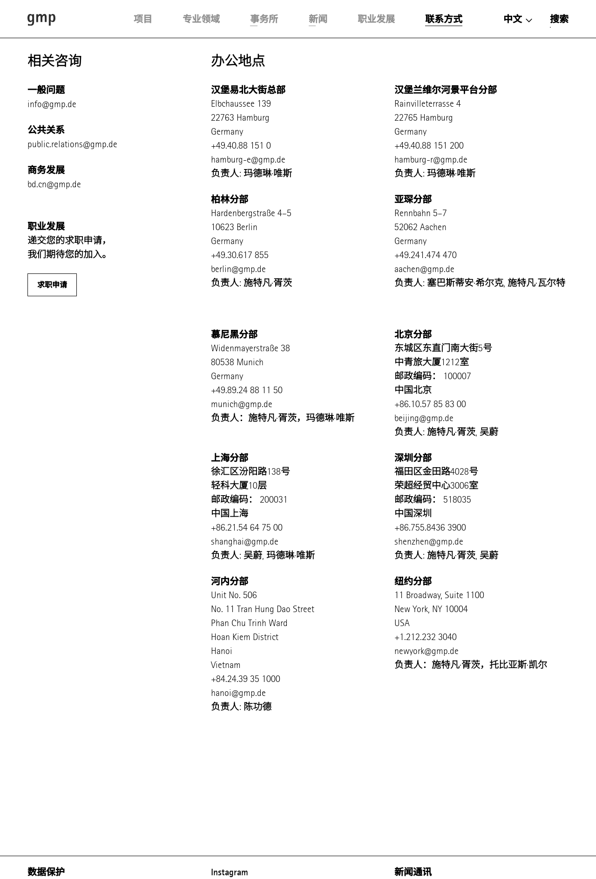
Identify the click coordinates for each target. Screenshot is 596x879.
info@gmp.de (51, 104)
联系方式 (443, 19)
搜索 (559, 19)
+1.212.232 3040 (425, 637)
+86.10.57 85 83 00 (430, 404)
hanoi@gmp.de (238, 693)
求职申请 (52, 284)
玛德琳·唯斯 (268, 173)
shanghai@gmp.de (244, 541)
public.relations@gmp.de (72, 144)
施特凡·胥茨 (268, 283)
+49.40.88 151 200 (429, 145)
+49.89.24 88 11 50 (247, 390)
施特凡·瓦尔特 (536, 283)
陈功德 (257, 707)
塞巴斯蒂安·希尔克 (465, 283)
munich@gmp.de (241, 404)
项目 (143, 19)
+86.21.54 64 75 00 (247, 527)
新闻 (318, 19)
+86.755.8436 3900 (430, 527)
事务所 (264, 19)
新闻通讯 (413, 872)
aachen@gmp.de (424, 269)
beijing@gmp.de (424, 418)
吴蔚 (489, 432)
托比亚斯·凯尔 (519, 665)
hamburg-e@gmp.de (248, 159)
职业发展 (376, 19)
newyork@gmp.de (426, 651)
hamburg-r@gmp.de (430, 159)
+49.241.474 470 (425, 255)
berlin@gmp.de (238, 269)
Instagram (229, 872)
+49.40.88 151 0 (241, 145)
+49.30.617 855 (240, 255)
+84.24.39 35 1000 (245, 679)
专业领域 (201, 19)
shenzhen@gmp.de (428, 541)
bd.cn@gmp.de (54, 184)
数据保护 (46, 872)
